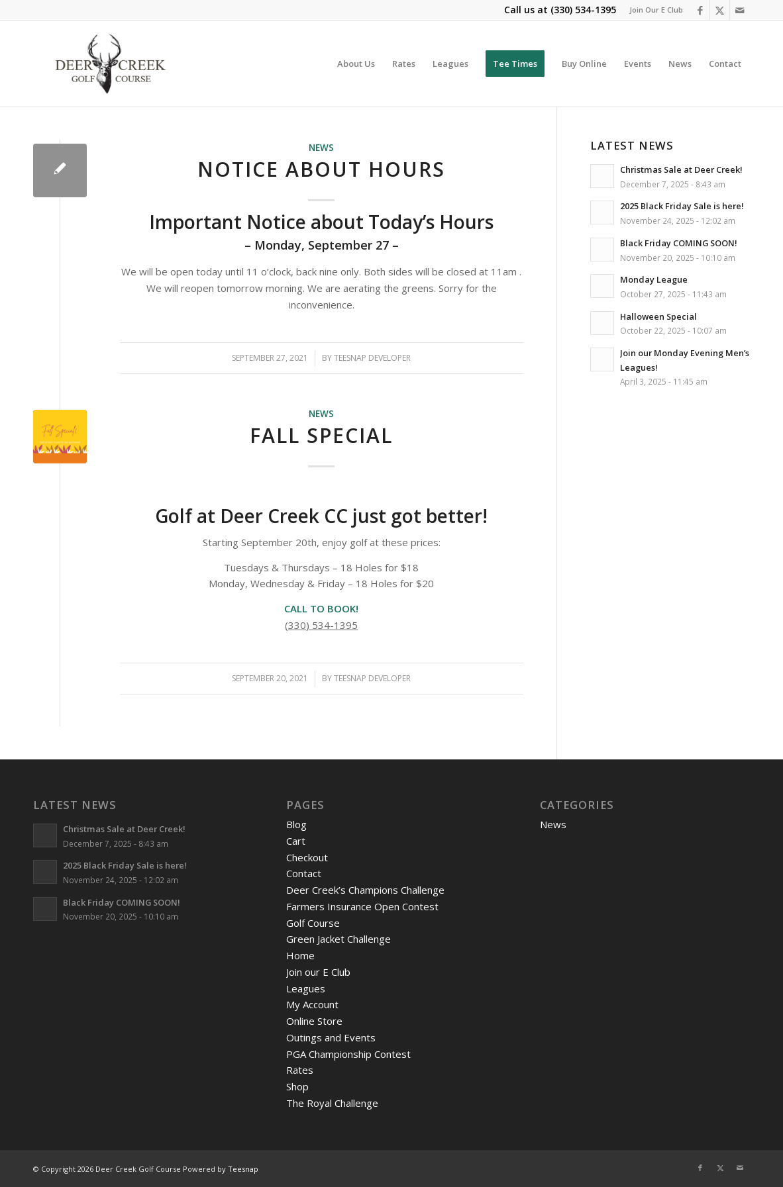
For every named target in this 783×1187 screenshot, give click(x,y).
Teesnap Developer (372, 357)
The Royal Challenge (332, 1103)
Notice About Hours (321, 169)
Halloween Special (658, 316)
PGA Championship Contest (348, 1054)
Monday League (654, 279)
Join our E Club (318, 971)
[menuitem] (653, 10)
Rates (299, 1069)
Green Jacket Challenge (338, 938)
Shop (297, 1086)
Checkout (307, 857)
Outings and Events (331, 1037)
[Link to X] (719, 10)
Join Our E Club (656, 10)
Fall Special (321, 435)
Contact (303, 873)
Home (300, 955)
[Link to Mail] (740, 10)
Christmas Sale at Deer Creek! (681, 169)
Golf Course (313, 922)
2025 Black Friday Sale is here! (682, 206)
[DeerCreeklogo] (110, 64)
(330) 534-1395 (583, 9)
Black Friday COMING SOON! (678, 243)
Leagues (305, 988)
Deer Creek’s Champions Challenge (365, 889)
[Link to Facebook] (699, 10)
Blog (296, 824)
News (321, 148)
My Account (312, 1004)
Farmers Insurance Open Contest (362, 906)
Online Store (314, 1020)
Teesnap (243, 1169)
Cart (295, 840)
